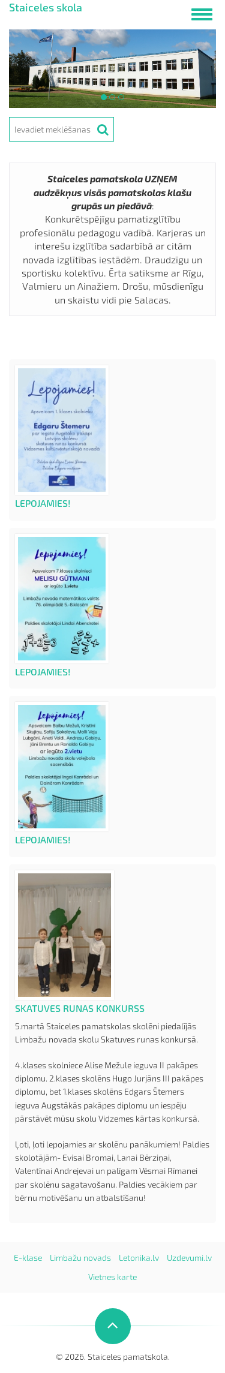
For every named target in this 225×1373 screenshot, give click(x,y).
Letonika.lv (139, 1257)
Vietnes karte (112, 1277)
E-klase (28, 1257)
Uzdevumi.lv (189, 1257)
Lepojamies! (42, 503)
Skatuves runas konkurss (80, 1008)
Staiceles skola (45, 7)
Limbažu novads (80, 1257)
